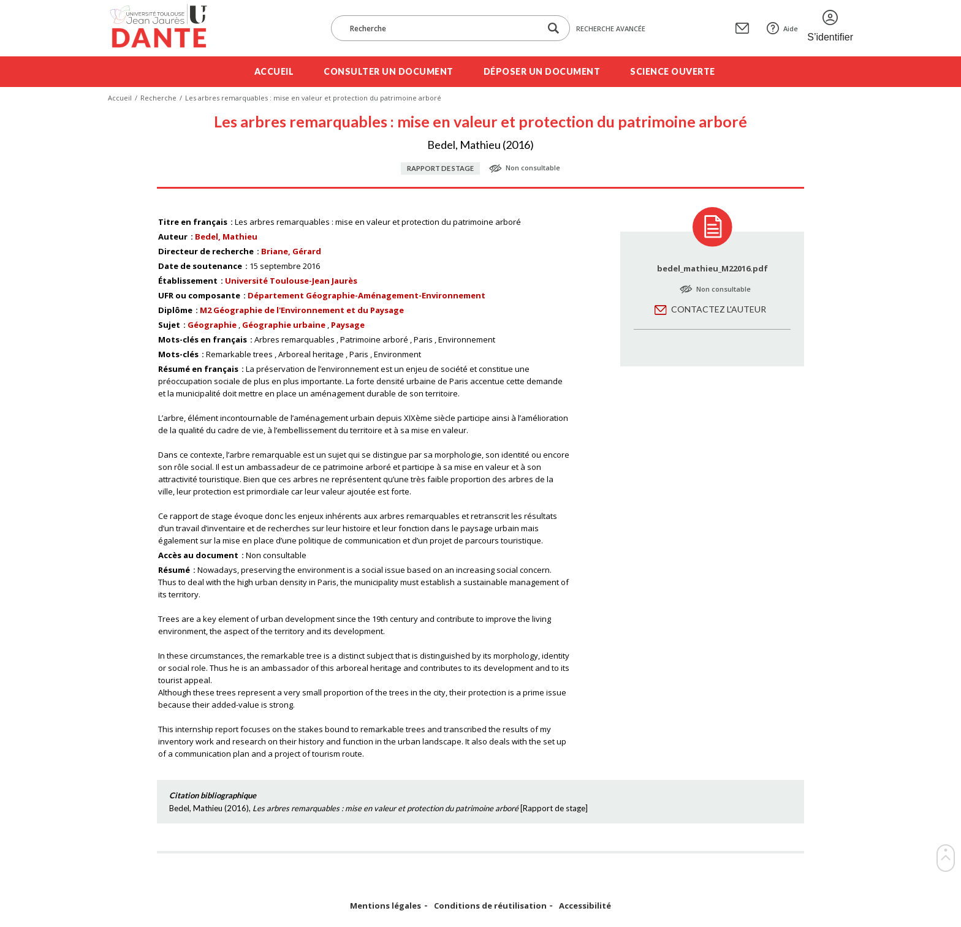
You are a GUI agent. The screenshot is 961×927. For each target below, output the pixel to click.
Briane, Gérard (291, 251)
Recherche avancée (610, 28)
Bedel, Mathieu (226, 236)
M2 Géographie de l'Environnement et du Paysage (302, 310)
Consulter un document (389, 71)
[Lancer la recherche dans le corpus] (553, 28)
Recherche (158, 97)
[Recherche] (442, 28)
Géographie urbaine (283, 324)
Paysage (348, 324)
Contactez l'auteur (718, 309)
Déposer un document (542, 71)
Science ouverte (672, 71)
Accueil (274, 71)
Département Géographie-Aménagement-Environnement (366, 295)
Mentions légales (385, 905)
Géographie (212, 324)
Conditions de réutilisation (490, 905)
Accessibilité (585, 905)
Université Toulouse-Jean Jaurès (291, 280)
